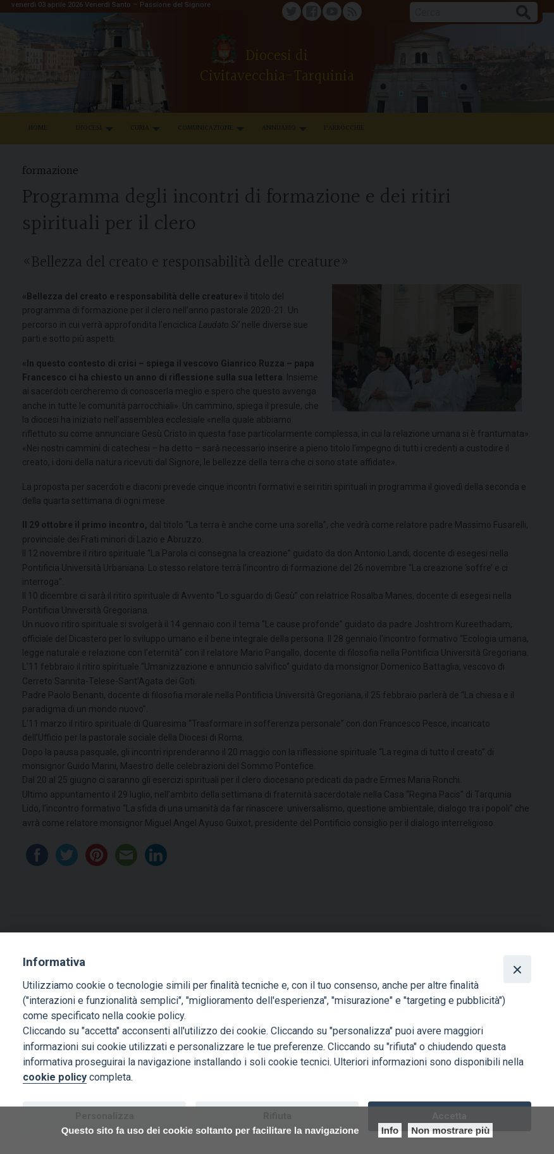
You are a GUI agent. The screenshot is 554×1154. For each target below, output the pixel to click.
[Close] (517, 969)
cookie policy (55, 1077)
